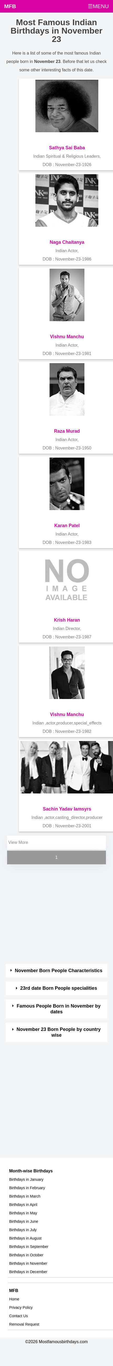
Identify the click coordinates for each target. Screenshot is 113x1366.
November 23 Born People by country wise (59, 1032)
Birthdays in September (29, 1247)
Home (14, 1299)
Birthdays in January (26, 1179)
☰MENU (98, 6)
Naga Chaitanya (67, 242)
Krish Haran (67, 620)
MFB (10, 6)
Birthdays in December (28, 1272)
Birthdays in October (26, 1255)
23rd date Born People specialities (58, 988)
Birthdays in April (23, 1205)
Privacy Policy (21, 1307)
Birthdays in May (23, 1213)
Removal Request (24, 1324)
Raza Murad (67, 431)
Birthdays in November (28, 1263)
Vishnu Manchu (67, 336)
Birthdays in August (25, 1238)
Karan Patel (67, 525)
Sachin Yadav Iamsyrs (67, 809)
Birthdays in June (23, 1221)
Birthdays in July (23, 1230)
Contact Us (18, 1316)
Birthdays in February (27, 1188)
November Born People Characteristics (59, 970)
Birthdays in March (24, 1196)
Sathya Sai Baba (67, 147)
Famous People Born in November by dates (59, 1008)
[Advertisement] (50, 915)
